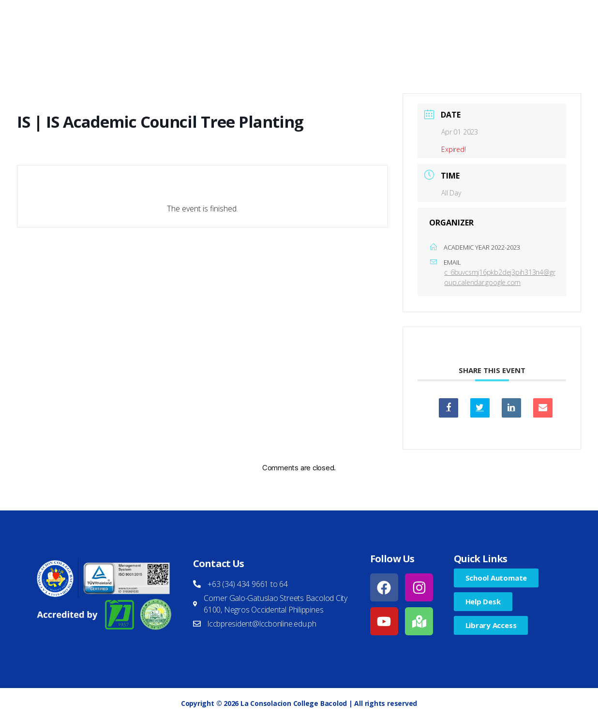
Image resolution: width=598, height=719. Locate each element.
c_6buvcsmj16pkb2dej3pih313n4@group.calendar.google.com (499, 277)
